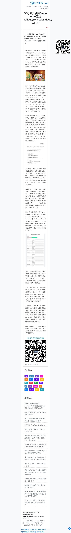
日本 (31, 383)
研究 (26, 379)
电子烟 (31, 376)
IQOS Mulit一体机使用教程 (34, 523)
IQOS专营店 (42, 529)
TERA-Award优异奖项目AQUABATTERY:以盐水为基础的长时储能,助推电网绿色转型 (34, 406)
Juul (30, 386)
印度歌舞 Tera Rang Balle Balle (34, 425)
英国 (41, 383)
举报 (47, 27)
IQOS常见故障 (37, 6)
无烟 (42, 389)
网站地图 (39, 525)
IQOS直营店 (41, 532)
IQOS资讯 (45, 6)
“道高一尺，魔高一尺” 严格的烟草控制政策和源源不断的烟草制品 (34, 502)
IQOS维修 (28, 6)
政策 (42, 379)
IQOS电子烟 (34, 529)
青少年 (31, 389)
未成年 (35, 386)
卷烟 (26, 389)
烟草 (37, 376)
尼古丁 (36, 379)
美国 (26, 376)
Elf (41, 376)
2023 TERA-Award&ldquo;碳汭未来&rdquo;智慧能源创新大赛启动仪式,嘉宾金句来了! (35, 494)
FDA (26, 383)
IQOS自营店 (25, 532)
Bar (40, 386)
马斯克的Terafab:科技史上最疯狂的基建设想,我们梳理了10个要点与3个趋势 (35, 472)
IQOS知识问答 (44, 8)
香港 (37, 389)
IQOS (36, 383)
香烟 (31, 379)
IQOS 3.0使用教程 (29, 525)
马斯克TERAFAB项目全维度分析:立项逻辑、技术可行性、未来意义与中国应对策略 (35, 438)
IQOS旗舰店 (25, 529)
